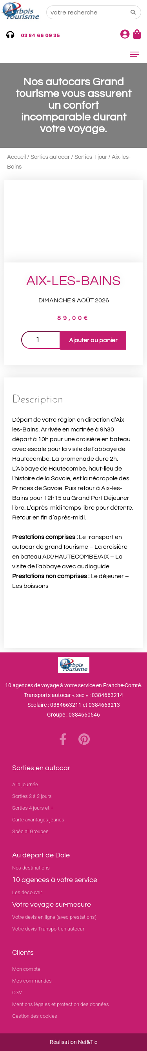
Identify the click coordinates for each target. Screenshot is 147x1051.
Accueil (16, 157)
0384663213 (104, 705)
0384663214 (107, 695)
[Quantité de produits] (40, 340)
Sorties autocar (50, 157)
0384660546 (84, 714)
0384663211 (66, 705)
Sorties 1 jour (90, 157)
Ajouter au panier (93, 340)
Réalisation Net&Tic (73, 1042)
